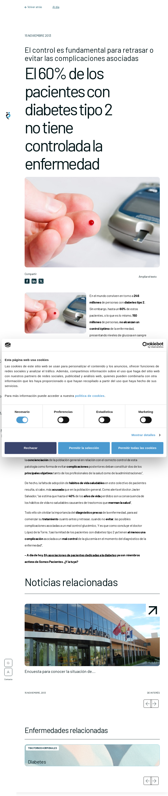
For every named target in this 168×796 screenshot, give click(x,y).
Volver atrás (34, 7)
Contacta (8, 678)
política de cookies (90, 395)
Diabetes (37, 762)
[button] (92, 650)
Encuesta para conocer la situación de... (60, 671)
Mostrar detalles (143, 435)
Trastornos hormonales (42, 748)
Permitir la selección (84, 448)
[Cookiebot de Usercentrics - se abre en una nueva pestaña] (145, 345)
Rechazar (31, 448)
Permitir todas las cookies (137, 448)
